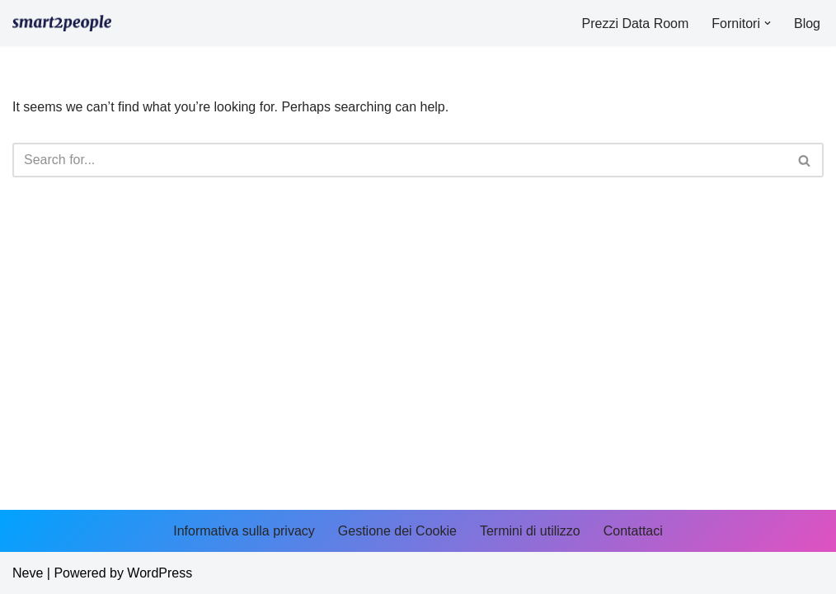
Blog (807, 23)
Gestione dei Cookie (397, 531)
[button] (767, 23)
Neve (27, 573)
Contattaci (633, 531)
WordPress (159, 573)
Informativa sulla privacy (244, 531)
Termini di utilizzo (530, 531)
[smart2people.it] (61, 23)
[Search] (399, 160)
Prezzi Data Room (634, 23)
